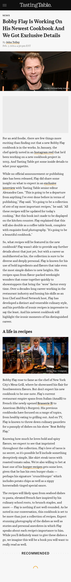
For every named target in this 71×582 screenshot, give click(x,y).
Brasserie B (44, 403)
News (6, 15)
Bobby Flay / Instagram (57, 371)
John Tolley (13, 42)
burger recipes (32, 467)
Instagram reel (43, 152)
